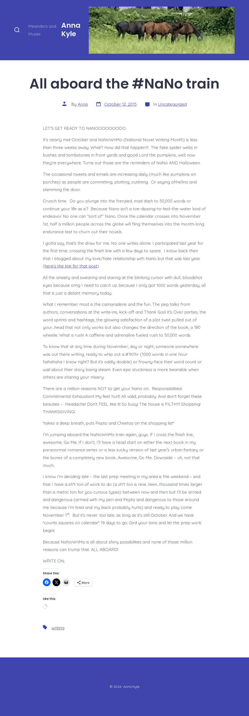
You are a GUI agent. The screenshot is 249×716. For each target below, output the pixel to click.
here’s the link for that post (70, 266)
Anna (83, 104)
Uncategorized (172, 104)
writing (58, 627)
